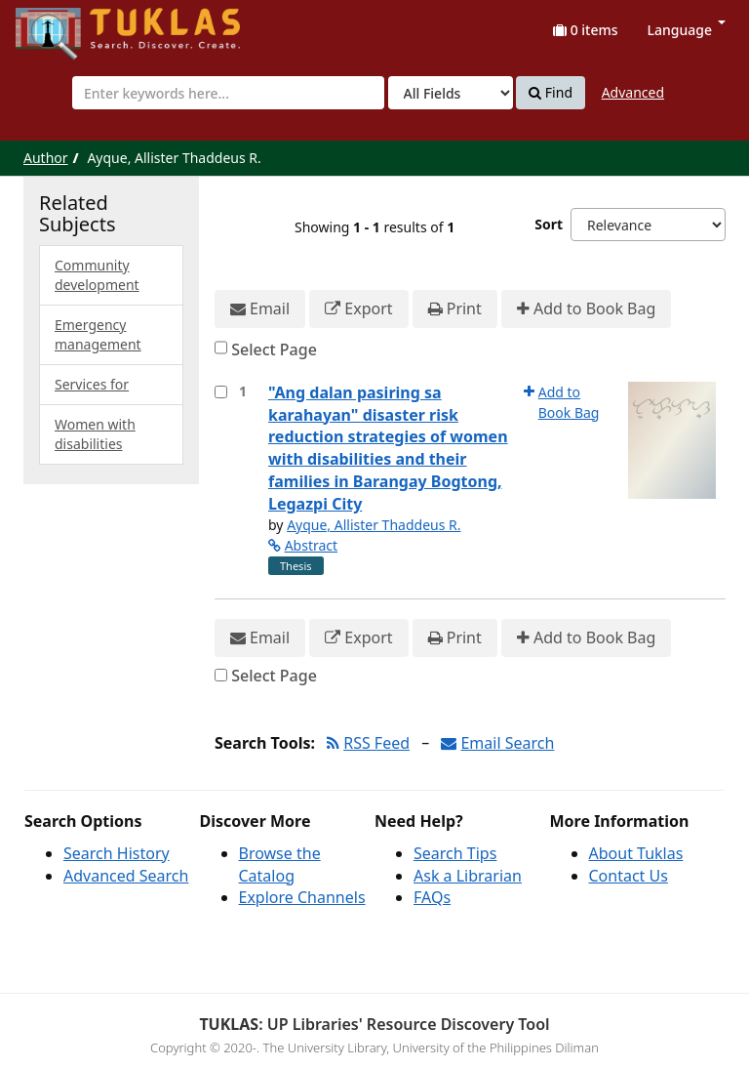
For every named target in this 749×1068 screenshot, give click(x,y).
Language (687, 30)
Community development (97, 275)
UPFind (63, 25)
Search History (116, 853)
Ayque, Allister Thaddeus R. (373, 524)
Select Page (274, 349)
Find (550, 93)
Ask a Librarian (468, 875)
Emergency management (98, 334)
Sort (548, 224)
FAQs (432, 897)
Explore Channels (302, 897)
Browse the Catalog (280, 864)
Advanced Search (125, 875)
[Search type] (450, 92)
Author (45, 157)
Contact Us (628, 875)
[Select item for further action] (221, 392)
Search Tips (455, 853)
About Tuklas (636, 853)
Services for (92, 384)
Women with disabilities (95, 434)
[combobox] (228, 92)
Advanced (633, 92)
